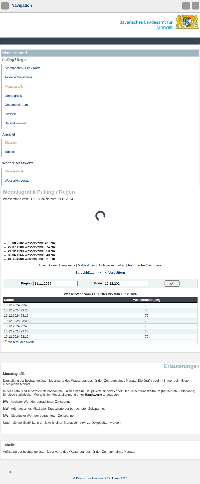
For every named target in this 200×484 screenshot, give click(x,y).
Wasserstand (14, 171)
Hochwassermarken (111, 265)
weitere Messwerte (21, 342)
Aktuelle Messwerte (18, 77)
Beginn (26, 283)
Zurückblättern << (89, 272)
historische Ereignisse (144, 265)
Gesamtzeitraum (16, 105)
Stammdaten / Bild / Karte (23, 68)
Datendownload (16, 123)
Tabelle (10, 152)
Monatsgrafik (14, 86)
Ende (98, 283)
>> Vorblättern (114, 272)
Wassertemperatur (17, 180)
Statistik (10, 114)
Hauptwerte (67, 265)
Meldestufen (86, 265)
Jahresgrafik (13, 96)
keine (53, 265)
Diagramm (12, 142)
